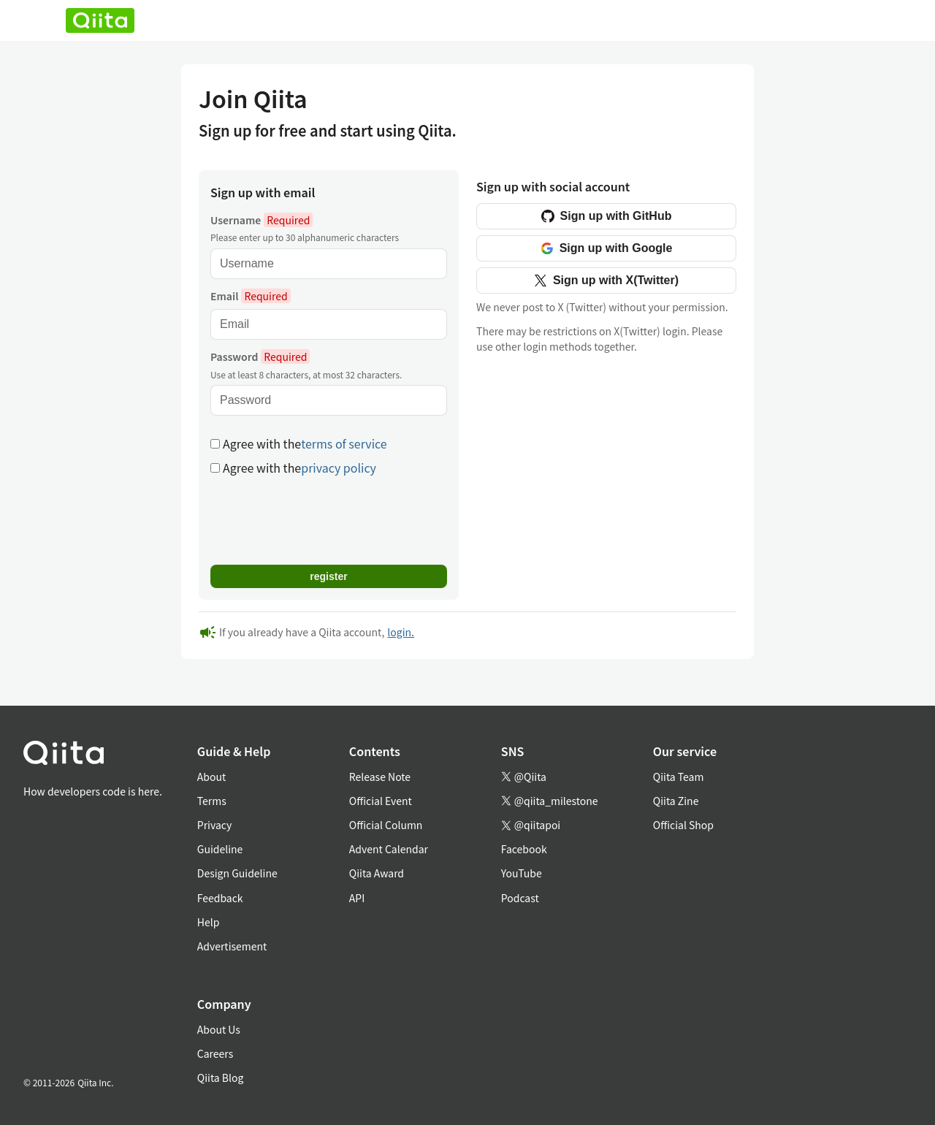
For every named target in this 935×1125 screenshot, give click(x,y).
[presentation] (321, 518)
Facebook (524, 849)
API (357, 898)
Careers (215, 1053)
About (211, 776)
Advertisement (232, 946)
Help (208, 922)
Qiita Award (376, 873)
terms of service (343, 443)
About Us (218, 1029)
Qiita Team (678, 776)
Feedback (220, 898)
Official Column (386, 824)
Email (250, 296)
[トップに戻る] (92, 756)
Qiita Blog (220, 1077)
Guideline (220, 849)
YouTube (521, 873)
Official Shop (683, 824)
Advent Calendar (388, 849)
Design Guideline (237, 873)
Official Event (380, 800)
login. (400, 632)
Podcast (520, 898)
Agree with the (298, 443)
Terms (211, 800)
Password (260, 356)
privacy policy (338, 467)
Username (261, 220)
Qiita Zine (676, 800)
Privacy (214, 824)
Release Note (380, 776)
